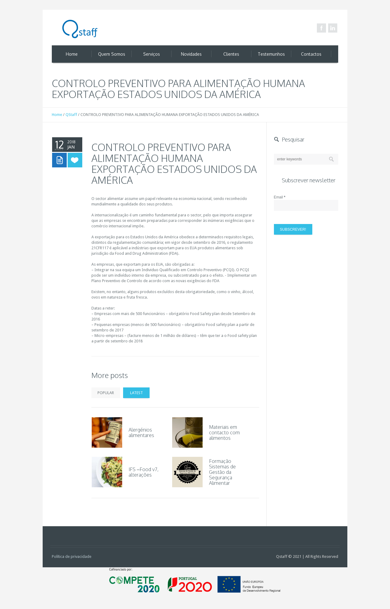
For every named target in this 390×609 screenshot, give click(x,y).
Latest (136, 392)
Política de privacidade (71, 556)
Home (57, 114)
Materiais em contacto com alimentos (224, 432)
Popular (106, 392)
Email (279, 197)
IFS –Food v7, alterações (143, 472)
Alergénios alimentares (141, 432)
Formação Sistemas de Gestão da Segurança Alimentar (222, 472)
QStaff (71, 114)
